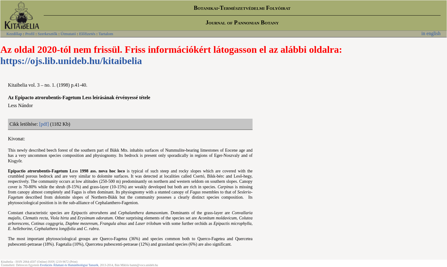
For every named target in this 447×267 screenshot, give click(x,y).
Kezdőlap (14, 33)
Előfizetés (87, 33)
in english (431, 33)
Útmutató (68, 33)
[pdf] (44, 124)
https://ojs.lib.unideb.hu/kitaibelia (71, 60)
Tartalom (105, 33)
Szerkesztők (47, 33)
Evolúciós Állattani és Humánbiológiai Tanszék (69, 265)
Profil (29, 33)
